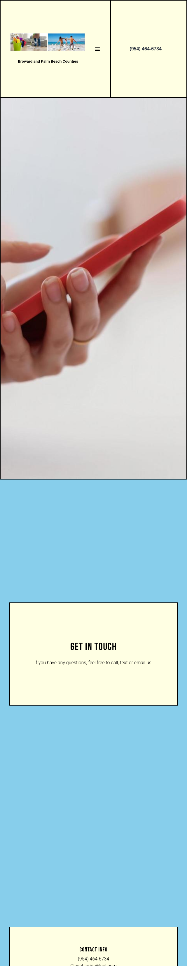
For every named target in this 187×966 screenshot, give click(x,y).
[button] (98, 49)
